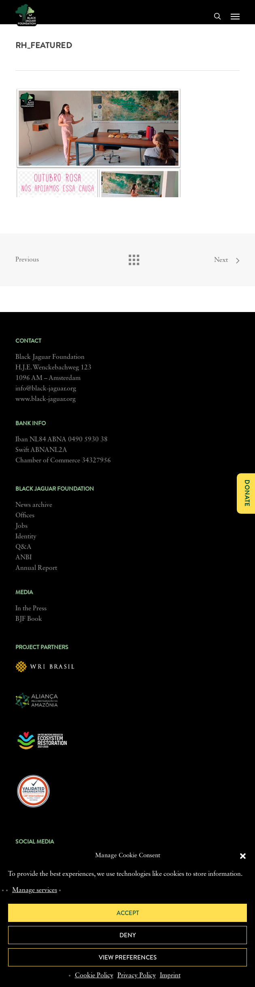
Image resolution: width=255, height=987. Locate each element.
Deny (127, 935)
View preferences (128, 957)
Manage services (34, 890)
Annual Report (36, 568)
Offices (24, 515)
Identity (25, 537)
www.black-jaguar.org (45, 399)
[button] (243, 856)
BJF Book (28, 619)
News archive (33, 505)
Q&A (23, 547)
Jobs (21, 526)
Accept (128, 913)
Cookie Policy (94, 975)
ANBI (23, 558)
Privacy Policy (136, 975)
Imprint (170, 975)
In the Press (31, 608)
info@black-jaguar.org (45, 389)
